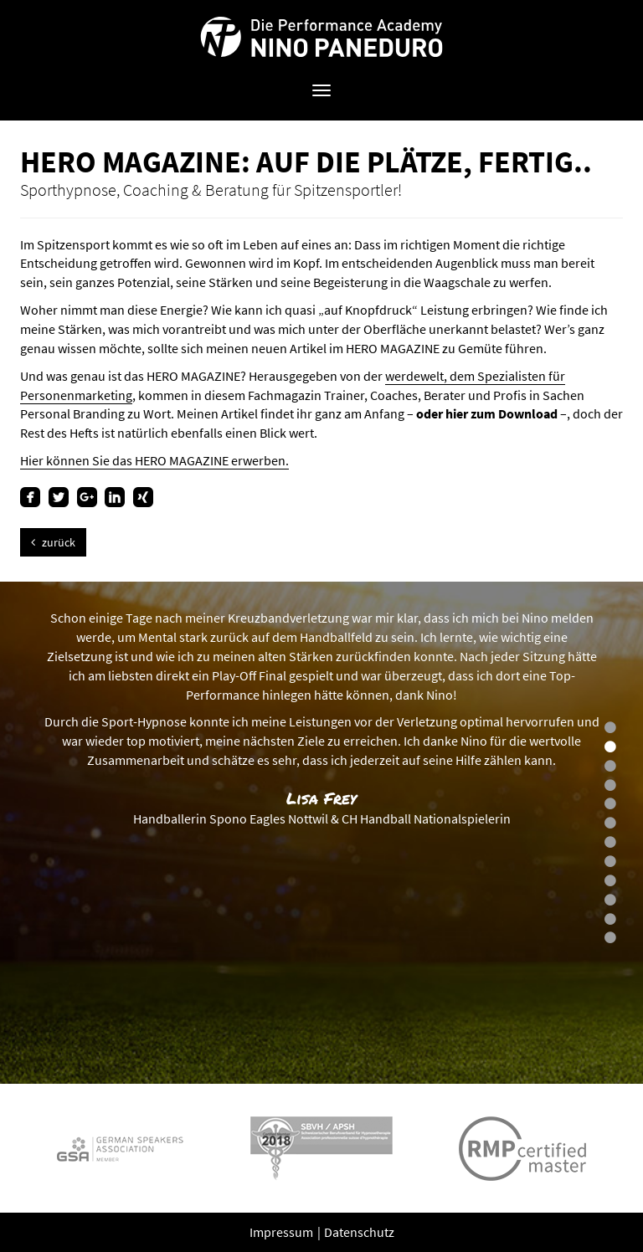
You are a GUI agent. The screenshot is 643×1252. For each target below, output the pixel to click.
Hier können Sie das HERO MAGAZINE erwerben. (154, 460)
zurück (53, 542)
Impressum (282, 1232)
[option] (321, 833)
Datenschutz (359, 1232)
